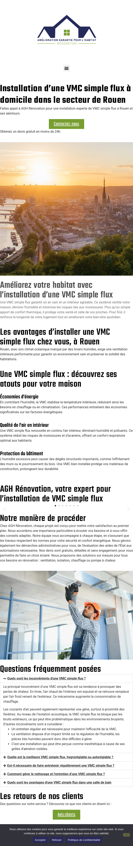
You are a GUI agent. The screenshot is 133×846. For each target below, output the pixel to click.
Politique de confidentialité (84, 839)
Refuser (57, 839)
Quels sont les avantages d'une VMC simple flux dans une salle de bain (59, 782)
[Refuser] (126, 835)
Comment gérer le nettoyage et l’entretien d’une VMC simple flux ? (56, 774)
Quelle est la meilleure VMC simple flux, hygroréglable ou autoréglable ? (60, 757)
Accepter (40, 839)
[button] (66, 68)
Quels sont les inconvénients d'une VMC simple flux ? (46, 678)
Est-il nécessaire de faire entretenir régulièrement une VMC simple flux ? (60, 766)
